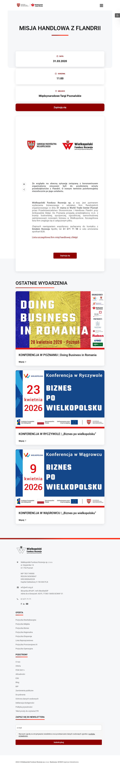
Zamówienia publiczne (24, 691)
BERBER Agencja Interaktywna (68, 762)
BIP (17, 686)
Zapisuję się (60, 107)
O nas (18, 662)
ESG (17, 678)
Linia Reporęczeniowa (24, 640)
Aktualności (20, 674)
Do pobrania (20, 695)
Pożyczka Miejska (23, 624)
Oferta (18, 666)
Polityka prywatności (24, 707)
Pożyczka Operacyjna (24, 649)
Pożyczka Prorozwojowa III (26, 645)
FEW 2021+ (20, 670)
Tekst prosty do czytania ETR (27, 711)
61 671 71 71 (26, 599)
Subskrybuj (59, 742)
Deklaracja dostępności (25, 703)
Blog (17, 682)
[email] (59, 727)
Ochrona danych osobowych (27, 699)
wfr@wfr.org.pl (27, 587)
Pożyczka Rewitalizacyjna (26, 620)
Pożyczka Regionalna (24, 632)
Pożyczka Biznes (22, 628)
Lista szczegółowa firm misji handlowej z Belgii (55, 237)
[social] (21, 604)
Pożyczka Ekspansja (24, 636)
